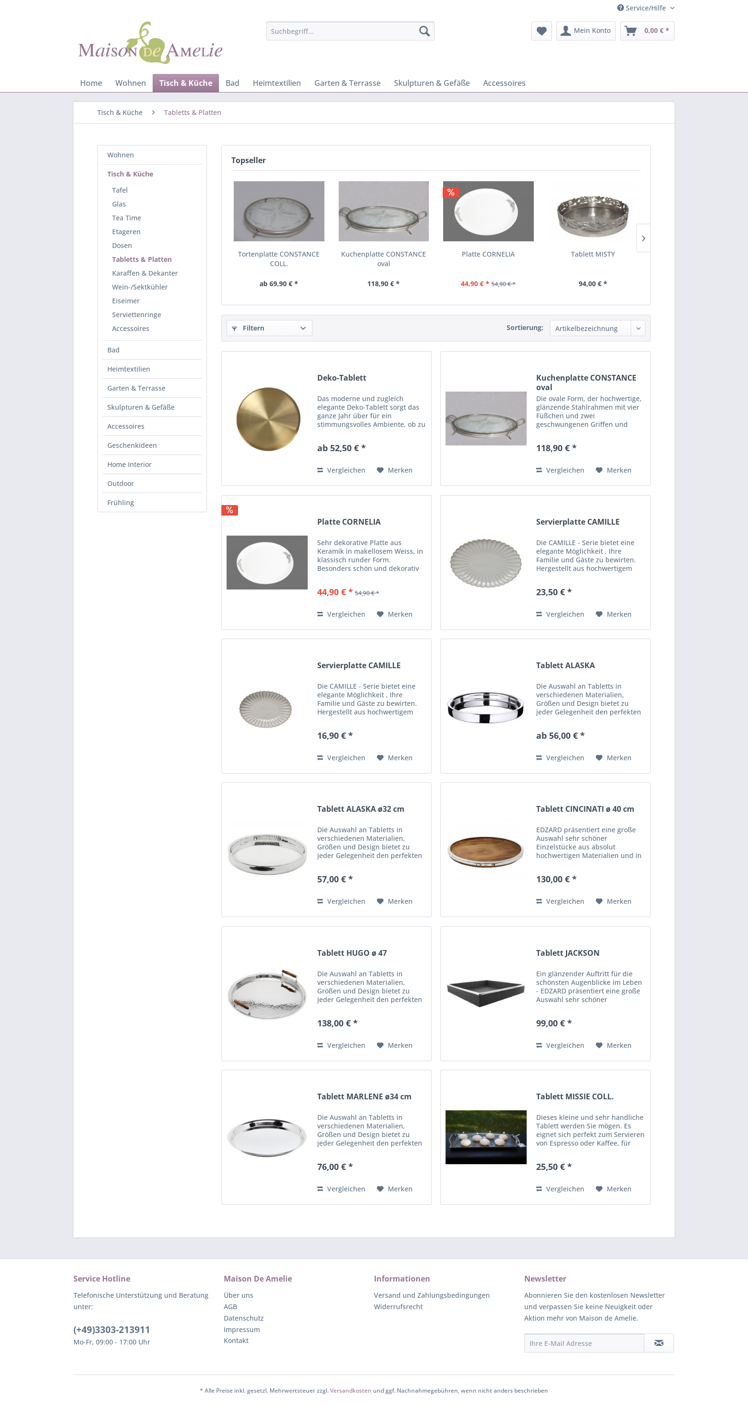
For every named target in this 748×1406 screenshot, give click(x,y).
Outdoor (120, 483)
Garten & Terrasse (136, 388)
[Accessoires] (504, 83)
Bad (113, 349)
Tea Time (126, 217)
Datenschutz (244, 1318)
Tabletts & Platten (142, 259)
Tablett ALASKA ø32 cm (361, 809)
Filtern (248, 327)
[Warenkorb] (647, 31)
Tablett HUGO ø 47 (352, 953)
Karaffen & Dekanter (145, 273)
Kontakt (236, 1340)
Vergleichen (341, 470)
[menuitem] (350, 31)
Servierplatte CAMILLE (578, 522)
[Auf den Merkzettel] (395, 470)
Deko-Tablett (341, 378)
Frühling (120, 502)
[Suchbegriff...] (350, 31)
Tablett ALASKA (565, 666)
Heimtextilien (128, 368)
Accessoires (130, 328)
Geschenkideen (132, 445)
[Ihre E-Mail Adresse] (584, 1343)
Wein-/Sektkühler (140, 286)
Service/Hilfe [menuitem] (642, 7)
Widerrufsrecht (398, 1306)
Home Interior (129, 464)
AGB (230, 1306)
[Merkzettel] (541, 31)
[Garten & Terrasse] (347, 83)
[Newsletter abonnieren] (659, 1343)
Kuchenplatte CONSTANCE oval (383, 258)
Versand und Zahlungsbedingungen (432, 1295)
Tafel (120, 190)
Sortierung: (525, 327)
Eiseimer (126, 300)
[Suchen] (425, 31)
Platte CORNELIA (488, 253)
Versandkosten (351, 1390)
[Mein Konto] (586, 31)
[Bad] (232, 83)
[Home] (91, 83)
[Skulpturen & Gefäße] (432, 83)
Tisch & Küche (130, 173)
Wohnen (120, 154)
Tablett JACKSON (568, 953)
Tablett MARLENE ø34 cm (364, 1097)
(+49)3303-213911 (111, 1329)
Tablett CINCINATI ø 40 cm (585, 809)
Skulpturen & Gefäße (141, 407)
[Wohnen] (131, 83)
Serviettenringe (136, 314)
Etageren (126, 231)
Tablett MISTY (593, 253)
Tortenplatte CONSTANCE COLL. (279, 258)
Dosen (122, 245)
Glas (119, 203)
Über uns (238, 1295)
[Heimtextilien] (277, 83)
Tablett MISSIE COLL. (575, 1097)
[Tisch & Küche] (186, 83)
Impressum (242, 1329)
